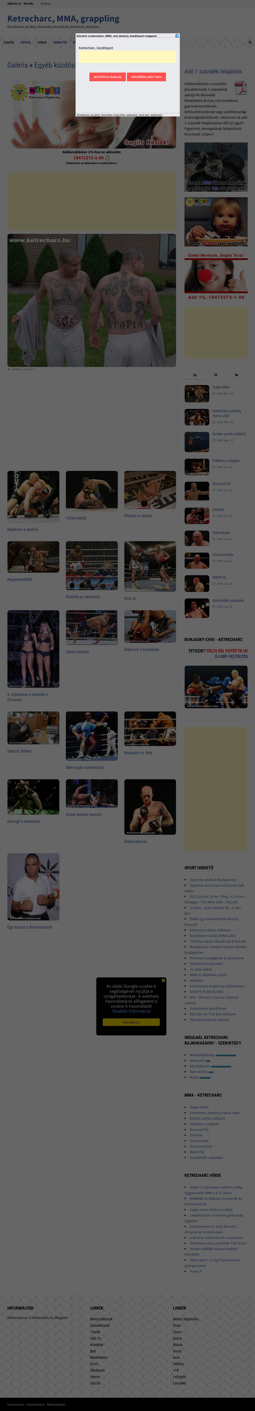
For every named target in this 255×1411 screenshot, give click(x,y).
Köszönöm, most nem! (146, 77)
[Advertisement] (127, 57)
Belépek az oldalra (107, 77)
